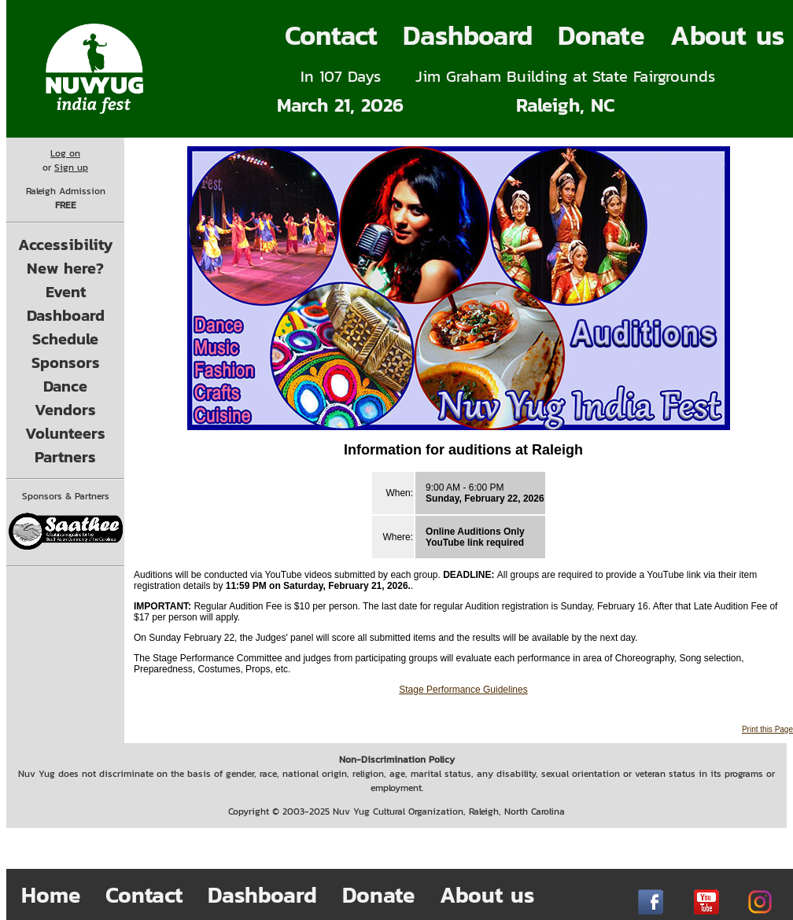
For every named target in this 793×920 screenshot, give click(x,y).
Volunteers (65, 433)
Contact (331, 35)
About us (487, 894)
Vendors (65, 409)
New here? (65, 268)
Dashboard (468, 35)
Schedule (65, 339)
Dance (65, 386)
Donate (601, 35)
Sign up (71, 167)
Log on (65, 153)
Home (50, 894)
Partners (65, 457)
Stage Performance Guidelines (463, 689)
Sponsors (65, 362)
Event (66, 292)
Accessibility (65, 244)
